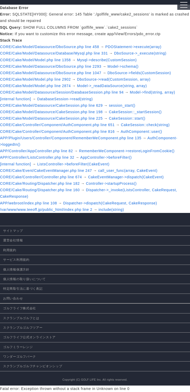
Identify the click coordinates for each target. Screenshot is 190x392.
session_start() (122, 105)
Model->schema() (122, 66)
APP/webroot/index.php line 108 (28, 203)
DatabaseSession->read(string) (65, 99)
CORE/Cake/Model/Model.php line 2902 (35, 79)
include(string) (111, 209)
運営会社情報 (13, 240)
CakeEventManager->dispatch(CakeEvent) (126, 177)
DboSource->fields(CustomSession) (139, 73)
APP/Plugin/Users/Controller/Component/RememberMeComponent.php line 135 (70, 138)
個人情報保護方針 (16, 269)
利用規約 (9, 250)
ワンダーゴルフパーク (19, 356)
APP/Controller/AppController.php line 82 (36, 151)
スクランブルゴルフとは (21, 318)
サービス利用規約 (16, 260)
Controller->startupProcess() (111, 183)
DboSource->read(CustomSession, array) (113, 79)
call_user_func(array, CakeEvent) (127, 170)
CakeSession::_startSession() (135, 112)
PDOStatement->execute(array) (133, 47)
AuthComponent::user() (141, 131)
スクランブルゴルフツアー (22, 327)
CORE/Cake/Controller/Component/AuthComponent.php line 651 (57, 125)
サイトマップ (13, 231)
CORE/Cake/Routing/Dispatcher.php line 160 (40, 190)
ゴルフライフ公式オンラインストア (29, 337)
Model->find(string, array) (152, 92)
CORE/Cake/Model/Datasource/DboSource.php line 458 (49, 47)
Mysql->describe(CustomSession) (107, 60)
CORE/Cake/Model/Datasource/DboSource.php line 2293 (50, 66)
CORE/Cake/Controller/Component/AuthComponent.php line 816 (57, 131)
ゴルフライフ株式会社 (19, 308)
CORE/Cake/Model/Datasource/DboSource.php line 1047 (50, 73)
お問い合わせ (13, 298)
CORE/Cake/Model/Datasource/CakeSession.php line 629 (51, 105)
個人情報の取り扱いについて (24, 279)
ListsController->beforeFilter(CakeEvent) (73, 164)
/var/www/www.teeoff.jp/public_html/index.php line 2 (46, 209)
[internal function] (15, 99)
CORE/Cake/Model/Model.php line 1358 (35, 60)
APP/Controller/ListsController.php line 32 (37, 157)
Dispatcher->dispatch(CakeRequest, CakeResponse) (110, 203)
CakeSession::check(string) (145, 125)
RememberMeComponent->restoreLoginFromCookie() (127, 151)
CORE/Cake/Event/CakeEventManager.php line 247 (46, 170)
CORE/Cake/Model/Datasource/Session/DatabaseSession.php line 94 (62, 92)
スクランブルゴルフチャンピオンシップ (32, 366)
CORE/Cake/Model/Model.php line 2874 (35, 86)
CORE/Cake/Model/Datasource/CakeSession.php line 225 (51, 118)
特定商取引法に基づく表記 (22, 288)
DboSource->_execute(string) (140, 53)
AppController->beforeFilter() (106, 157)
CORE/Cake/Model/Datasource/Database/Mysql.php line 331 (54, 53)
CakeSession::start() (127, 118)
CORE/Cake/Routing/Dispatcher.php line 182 (40, 183)
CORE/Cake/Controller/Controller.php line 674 (41, 177)
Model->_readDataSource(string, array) (112, 86)
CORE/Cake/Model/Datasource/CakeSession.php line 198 (51, 112)
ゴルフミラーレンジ (18, 347)
